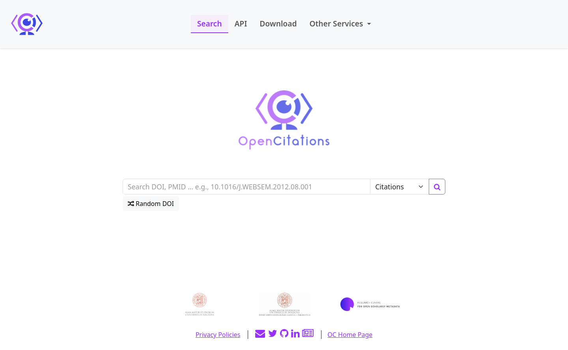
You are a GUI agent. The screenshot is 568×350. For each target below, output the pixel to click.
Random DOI (151, 203)
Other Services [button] (337, 23)
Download (278, 23)
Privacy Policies (218, 334)
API (240, 23)
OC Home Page (349, 334)
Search (209, 23)
